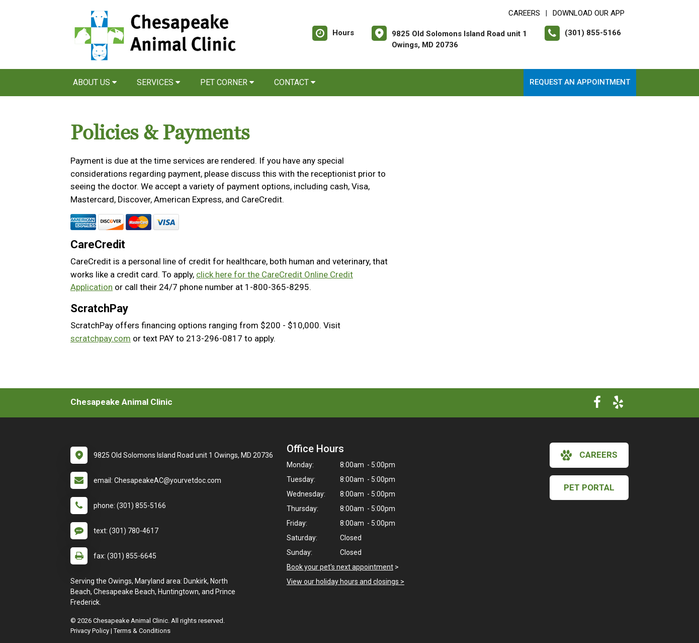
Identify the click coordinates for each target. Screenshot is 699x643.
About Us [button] (95, 82)
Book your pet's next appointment (340, 567)
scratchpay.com (100, 338)
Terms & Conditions (142, 630)
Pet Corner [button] (227, 82)
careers (589, 455)
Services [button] (158, 82)
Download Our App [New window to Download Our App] (589, 13)
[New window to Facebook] (597, 404)
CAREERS (524, 13)
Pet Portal (589, 487)
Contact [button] (294, 82)
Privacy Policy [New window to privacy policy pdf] (89, 630)
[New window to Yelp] (618, 404)
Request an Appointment (580, 82)
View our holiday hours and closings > (345, 582)
